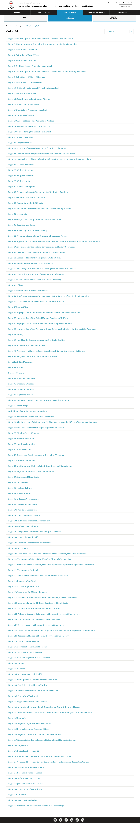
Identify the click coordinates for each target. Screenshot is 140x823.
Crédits (118, 3)
